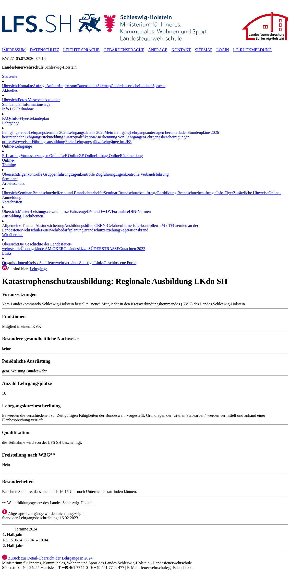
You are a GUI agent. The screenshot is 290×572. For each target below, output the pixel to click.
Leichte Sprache (152, 86)
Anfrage (39, 86)
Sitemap (104, 86)
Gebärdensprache (125, 86)
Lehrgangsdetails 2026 (85, 132)
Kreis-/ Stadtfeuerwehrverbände (53, 263)
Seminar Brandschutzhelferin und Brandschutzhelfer (61, 193)
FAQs (6, 118)
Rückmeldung (131, 155)
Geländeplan (38, 118)
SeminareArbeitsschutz (13, 181)
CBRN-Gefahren (108, 225)
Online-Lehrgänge (17, 146)
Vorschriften (12, 202)
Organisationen (14, 263)
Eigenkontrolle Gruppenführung (44, 174)
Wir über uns (12, 234)
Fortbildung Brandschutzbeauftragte (186, 193)
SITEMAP (203, 50)
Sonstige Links (91, 263)
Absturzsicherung (49, 225)
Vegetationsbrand (134, 230)
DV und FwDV (99, 211)
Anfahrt (52, 86)
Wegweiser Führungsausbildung (39, 141)
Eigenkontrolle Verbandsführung (141, 174)
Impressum (68, 86)
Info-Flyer (19, 118)
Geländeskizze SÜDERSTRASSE (91, 248)
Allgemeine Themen (18, 225)
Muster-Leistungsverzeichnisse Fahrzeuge (52, 211)
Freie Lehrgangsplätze (83, 141)
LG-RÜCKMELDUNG (252, 50)
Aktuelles (10, 90)
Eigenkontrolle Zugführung (92, 174)
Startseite (9, 76)
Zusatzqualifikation (79, 137)
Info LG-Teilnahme (18, 109)
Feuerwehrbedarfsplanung (62, 230)
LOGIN (222, 50)
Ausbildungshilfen (79, 225)
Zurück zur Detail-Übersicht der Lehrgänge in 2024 (50, 558)
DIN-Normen (140, 211)
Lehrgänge (38, 269)
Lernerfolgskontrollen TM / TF (147, 225)
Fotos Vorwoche (31, 100)
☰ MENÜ (10, 4)
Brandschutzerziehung (101, 230)
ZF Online (87, 155)
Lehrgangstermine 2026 (48, 132)
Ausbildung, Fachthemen (22, 216)
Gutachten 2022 (132, 248)
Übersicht (10, 86)
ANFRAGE (157, 50)
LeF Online (70, 155)
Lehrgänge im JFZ (116, 141)
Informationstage (36, 104)
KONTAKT (181, 50)
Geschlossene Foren (120, 263)
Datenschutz (87, 86)
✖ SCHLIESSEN (16, 9)
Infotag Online (108, 155)
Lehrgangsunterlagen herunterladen (159, 132)
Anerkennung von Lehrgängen (120, 137)
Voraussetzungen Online (41, 155)
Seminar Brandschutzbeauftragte (130, 193)
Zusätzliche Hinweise (250, 193)
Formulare (120, 211)
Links (6, 253)
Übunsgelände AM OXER (42, 248)
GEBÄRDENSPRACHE (124, 50)
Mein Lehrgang (117, 132)
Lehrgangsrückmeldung (44, 137)
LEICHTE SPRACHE (81, 50)
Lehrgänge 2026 (15, 132)
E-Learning (11, 155)
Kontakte (25, 86)
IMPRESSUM (14, 50)
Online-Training (9, 162)
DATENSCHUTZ (44, 50)
